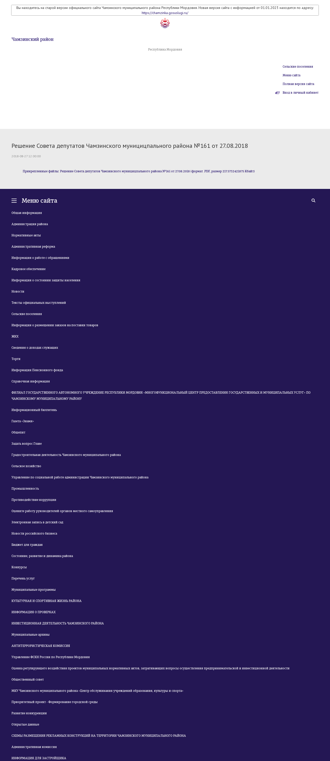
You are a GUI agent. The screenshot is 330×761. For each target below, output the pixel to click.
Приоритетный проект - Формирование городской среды (55, 702)
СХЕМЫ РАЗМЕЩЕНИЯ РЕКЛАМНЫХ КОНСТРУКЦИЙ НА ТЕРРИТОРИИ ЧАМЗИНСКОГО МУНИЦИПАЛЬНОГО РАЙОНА (99, 736)
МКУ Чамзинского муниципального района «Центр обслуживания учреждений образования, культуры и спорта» (97, 691)
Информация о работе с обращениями (40, 258)
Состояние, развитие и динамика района (42, 556)
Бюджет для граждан (27, 545)
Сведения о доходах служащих (35, 347)
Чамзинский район (32, 39)
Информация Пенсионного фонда (37, 370)
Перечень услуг (23, 578)
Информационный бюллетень (34, 410)
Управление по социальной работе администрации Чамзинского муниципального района (80, 477)
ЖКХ (15, 336)
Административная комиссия (34, 747)
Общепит (18, 432)
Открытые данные (25, 724)
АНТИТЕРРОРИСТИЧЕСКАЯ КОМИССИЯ (41, 646)
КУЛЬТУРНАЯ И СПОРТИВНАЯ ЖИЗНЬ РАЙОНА (47, 601)
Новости (18, 291)
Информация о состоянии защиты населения (46, 280)
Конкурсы (19, 567)
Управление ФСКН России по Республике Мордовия (51, 657)
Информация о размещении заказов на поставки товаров (55, 325)
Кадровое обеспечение (29, 269)
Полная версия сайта (298, 84)
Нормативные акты (26, 235)
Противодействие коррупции (34, 500)
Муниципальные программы (34, 589)
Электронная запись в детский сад (37, 522)
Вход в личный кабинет (300, 92)
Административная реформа (33, 246)
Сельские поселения (298, 66)
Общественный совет (28, 679)
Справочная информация (31, 381)
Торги (16, 359)
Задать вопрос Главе (27, 443)
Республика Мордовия (165, 49)
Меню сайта (291, 75)
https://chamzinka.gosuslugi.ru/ (165, 12)
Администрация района (30, 224)
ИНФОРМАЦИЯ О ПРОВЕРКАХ (34, 612)
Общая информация (27, 213)
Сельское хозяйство (26, 466)
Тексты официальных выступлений (39, 303)
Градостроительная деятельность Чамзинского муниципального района (66, 455)
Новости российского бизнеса (34, 533)
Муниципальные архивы (31, 634)
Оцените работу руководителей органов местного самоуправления (62, 511)
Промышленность (25, 488)
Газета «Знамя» (23, 421)
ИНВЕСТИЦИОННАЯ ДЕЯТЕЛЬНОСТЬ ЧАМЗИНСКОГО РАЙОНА (58, 623)
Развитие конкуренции (29, 713)
